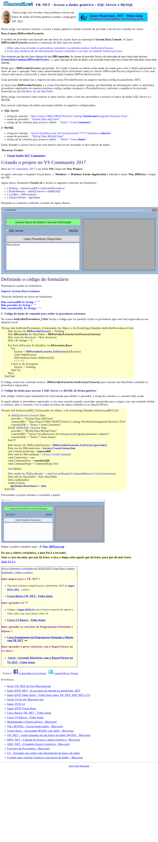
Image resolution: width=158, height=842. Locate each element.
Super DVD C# (26, 609)
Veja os (5, 568)
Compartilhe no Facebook (33, 673)
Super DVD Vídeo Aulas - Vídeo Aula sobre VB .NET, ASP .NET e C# (48, 695)
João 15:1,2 (8, 561)
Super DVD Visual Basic (21, 708)
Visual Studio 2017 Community (26, 155)
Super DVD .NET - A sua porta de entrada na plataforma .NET (43, 690)
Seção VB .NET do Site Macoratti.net (29, 686)
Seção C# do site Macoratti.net (25, 699)
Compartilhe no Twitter (66, 673)
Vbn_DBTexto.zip (53, 546)
